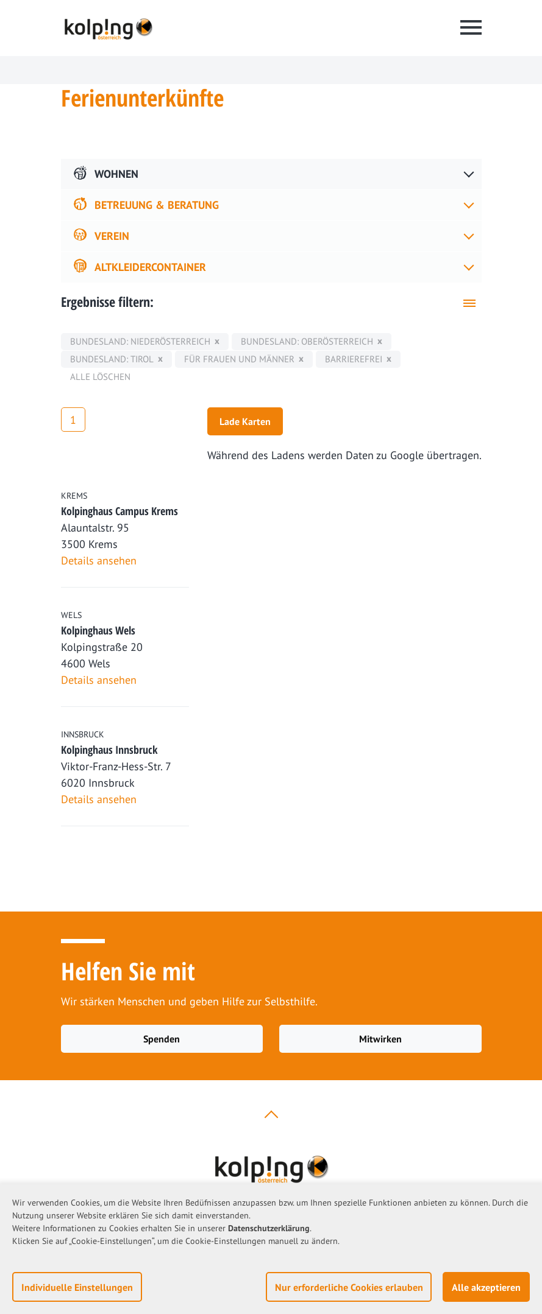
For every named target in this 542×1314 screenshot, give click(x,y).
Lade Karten (245, 421)
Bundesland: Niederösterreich (140, 341)
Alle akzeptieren (486, 1287)
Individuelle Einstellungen (77, 1287)
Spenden (161, 1039)
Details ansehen (99, 560)
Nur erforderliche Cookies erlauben (349, 1287)
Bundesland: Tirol (112, 359)
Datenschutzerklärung (269, 1228)
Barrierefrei (353, 359)
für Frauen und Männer (239, 359)
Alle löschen (100, 376)
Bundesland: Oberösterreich (307, 341)
